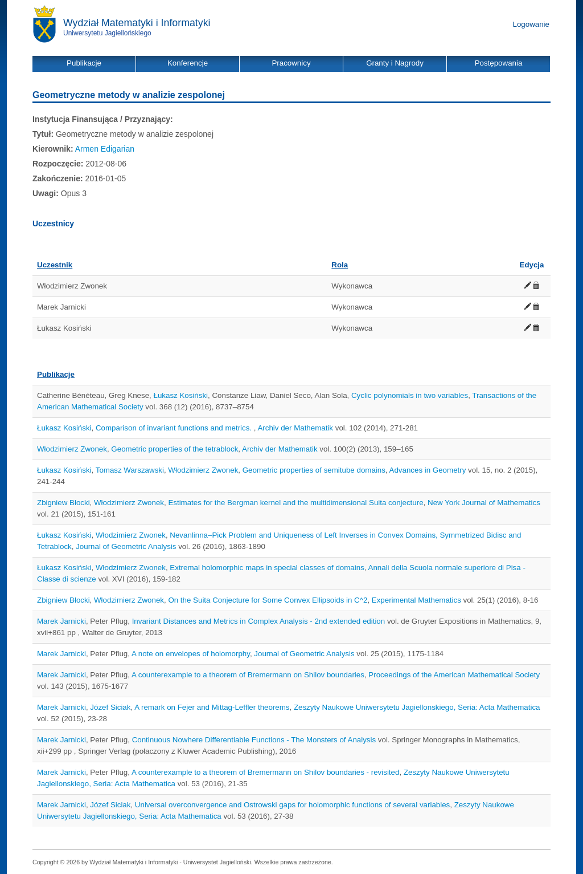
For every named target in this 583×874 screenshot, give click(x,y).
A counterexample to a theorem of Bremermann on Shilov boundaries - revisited (265, 772)
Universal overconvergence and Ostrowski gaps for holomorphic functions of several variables (292, 804)
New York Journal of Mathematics (484, 502)
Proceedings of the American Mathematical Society (454, 674)
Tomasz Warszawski (130, 470)
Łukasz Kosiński (181, 395)
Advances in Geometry (427, 470)
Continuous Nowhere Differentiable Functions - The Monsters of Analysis (254, 739)
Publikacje (56, 374)
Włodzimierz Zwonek (72, 449)
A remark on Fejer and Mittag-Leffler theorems (211, 707)
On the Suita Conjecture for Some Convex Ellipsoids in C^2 (267, 600)
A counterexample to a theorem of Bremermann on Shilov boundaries (248, 674)
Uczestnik (54, 265)
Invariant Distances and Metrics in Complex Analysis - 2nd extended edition (258, 621)
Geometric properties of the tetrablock (174, 449)
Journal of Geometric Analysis (126, 546)
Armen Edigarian (104, 148)
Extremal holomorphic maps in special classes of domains (267, 567)
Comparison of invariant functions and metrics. (175, 428)
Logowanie (531, 24)
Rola (339, 265)
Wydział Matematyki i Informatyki (137, 23)
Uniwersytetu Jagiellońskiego (107, 33)
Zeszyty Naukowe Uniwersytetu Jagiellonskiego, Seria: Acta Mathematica (417, 707)
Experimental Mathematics (416, 600)
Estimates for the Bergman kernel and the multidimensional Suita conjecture (295, 502)
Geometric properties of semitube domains (314, 470)
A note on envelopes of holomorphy (191, 653)
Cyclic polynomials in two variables (409, 395)
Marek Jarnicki (61, 621)
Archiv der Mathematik (295, 428)
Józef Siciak (110, 707)
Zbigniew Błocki (63, 502)
